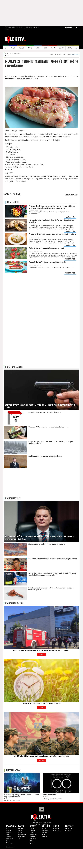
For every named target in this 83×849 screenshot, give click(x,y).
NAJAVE (69, 48)
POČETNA (8, 54)
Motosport (33, 835)
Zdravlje (8, 837)
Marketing (29, 27)
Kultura (20, 830)
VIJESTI (13, 48)
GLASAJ (41, 654)
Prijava (76, 27)
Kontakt (7, 30)
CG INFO (53, 48)
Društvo (44, 828)
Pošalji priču (11, 27)
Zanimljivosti (22, 835)
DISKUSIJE (14, 603)
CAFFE (30, 48)
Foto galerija (57, 830)
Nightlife (20, 828)
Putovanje (9, 843)
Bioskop (20, 832)
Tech (7, 835)
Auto (7, 845)
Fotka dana (56, 828)
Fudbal (32, 828)
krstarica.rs (75, 54)
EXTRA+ (61, 48)
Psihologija (9, 839)
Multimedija (68, 828)
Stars (7, 828)
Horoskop (68, 830)
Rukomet (32, 837)
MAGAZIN (21, 48)
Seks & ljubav (10, 847)
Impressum (36, 27)
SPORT (38, 48)
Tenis (31, 832)
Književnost (21, 837)
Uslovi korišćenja (20, 27)
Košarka (32, 830)
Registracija (68, 27)
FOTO (45, 48)
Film (19, 839)
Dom (7, 56)
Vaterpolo (33, 839)
